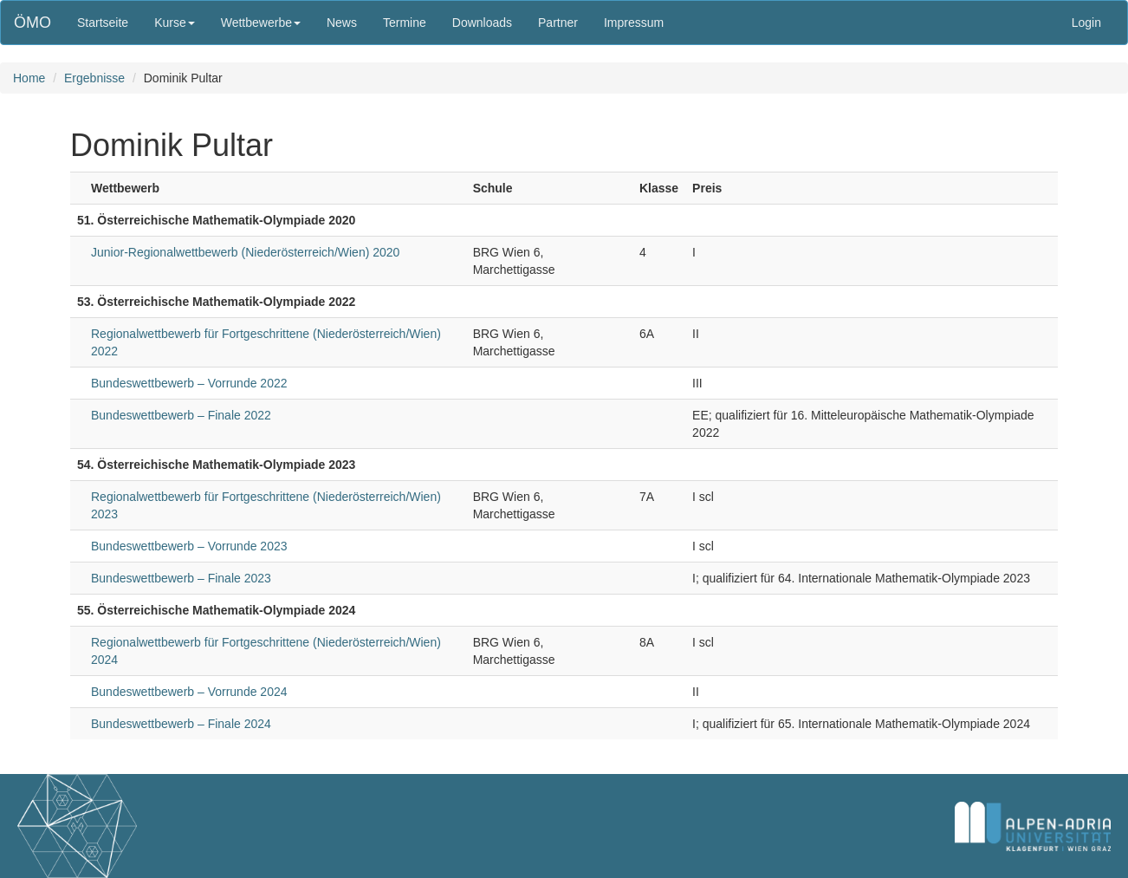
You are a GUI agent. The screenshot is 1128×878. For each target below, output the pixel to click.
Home (29, 78)
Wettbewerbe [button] (261, 22)
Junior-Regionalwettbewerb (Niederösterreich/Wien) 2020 (245, 252)
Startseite (102, 22)
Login (1086, 22)
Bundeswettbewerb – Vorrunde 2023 (189, 546)
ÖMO (32, 22)
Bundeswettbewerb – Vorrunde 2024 (189, 692)
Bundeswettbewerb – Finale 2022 (181, 415)
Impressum (634, 22)
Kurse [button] (174, 22)
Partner (558, 22)
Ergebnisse (94, 78)
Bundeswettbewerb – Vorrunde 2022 (189, 383)
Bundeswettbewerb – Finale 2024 (181, 724)
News (342, 22)
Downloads (482, 22)
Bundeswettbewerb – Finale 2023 (181, 578)
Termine (404, 22)
